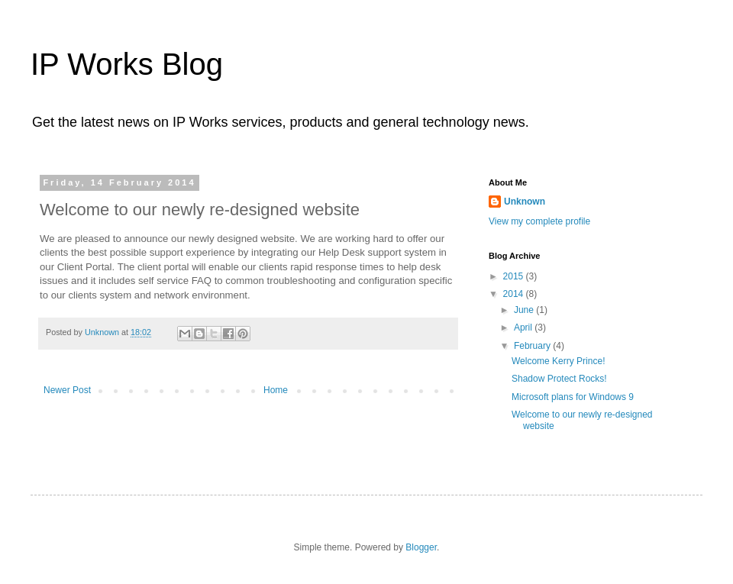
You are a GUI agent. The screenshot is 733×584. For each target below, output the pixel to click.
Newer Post (67, 390)
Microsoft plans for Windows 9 (573, 397)
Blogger (421, 547)
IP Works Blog (127, 64)
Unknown (524, 201)
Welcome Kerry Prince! (558, 361)
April (524, 327)
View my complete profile (539, 221)
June (525, 310)
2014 (514, 294)
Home (275, 390)
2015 (514, 276)
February (533, 345)
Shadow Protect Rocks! (559, 378)
